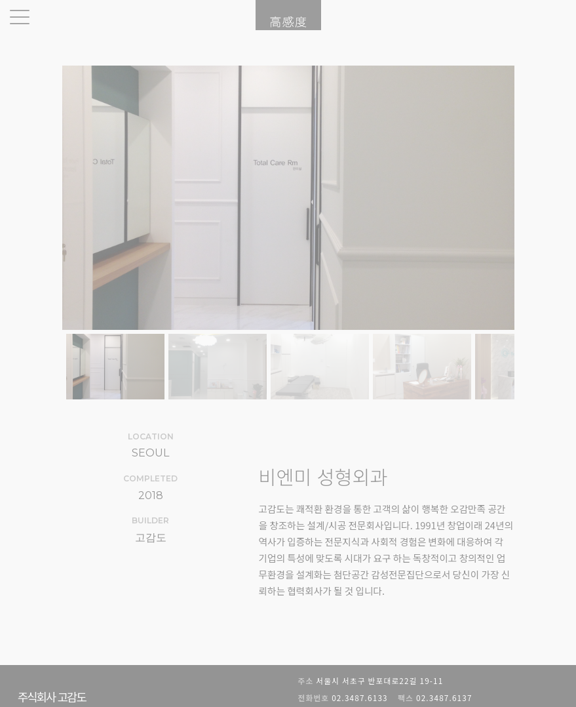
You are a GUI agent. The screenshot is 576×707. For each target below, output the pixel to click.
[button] (115, 366)
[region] (288, 234)
